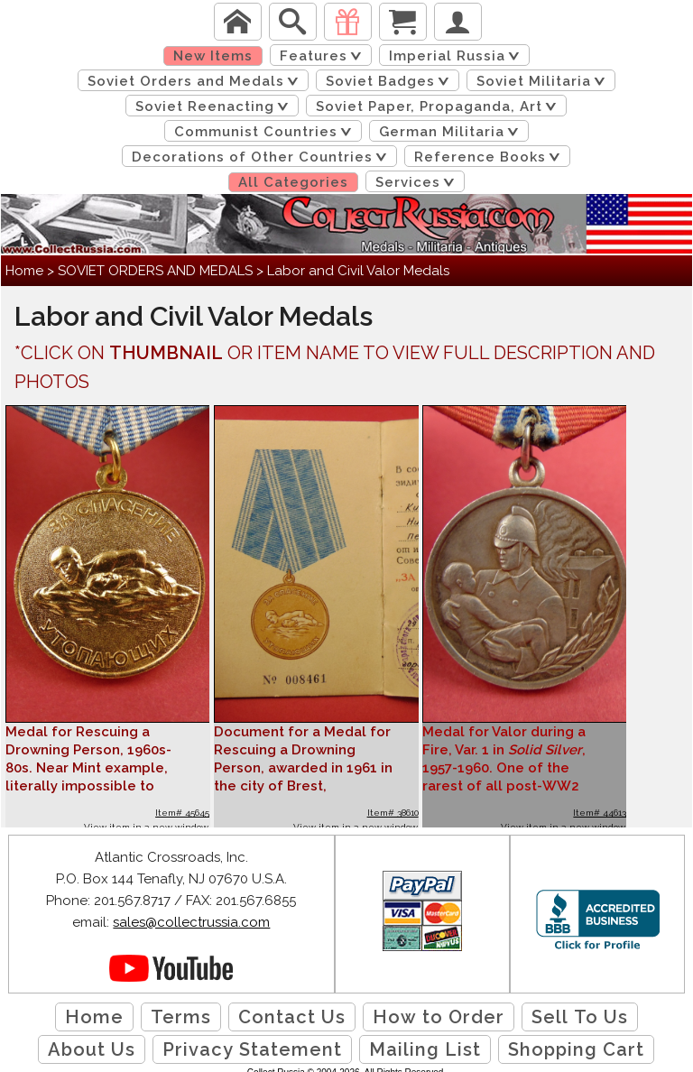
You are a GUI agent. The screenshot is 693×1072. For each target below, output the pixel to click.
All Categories (293, 182)
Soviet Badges (391, 81)
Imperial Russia (457, 56)
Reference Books (490, 157)
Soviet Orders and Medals (196, 81)
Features (324, 56)
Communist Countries (266, 132)
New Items (213, 56)
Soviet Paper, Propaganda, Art (439, 106)
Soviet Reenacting (215, 106)
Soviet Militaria (544, 81)
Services (418, 182)
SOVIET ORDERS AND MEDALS (155, 271)
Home (24, 271)
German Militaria (452, 132)
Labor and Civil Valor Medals (358, 271)
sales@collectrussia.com (191, 922)
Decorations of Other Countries (262, 157)
